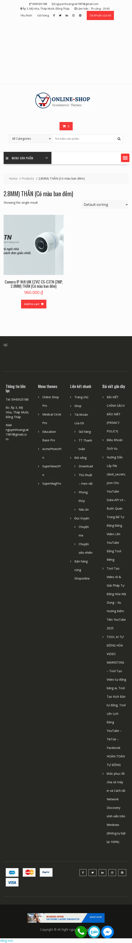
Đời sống (80, 458)
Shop (77, 406)
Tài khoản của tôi (100, 15)
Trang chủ (81, 397)
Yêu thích (26, 15)
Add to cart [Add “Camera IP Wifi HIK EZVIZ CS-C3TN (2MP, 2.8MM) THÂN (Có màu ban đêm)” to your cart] (31, 304)
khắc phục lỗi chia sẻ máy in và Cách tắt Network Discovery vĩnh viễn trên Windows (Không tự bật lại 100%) (116, 808)
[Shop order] (104, 204)
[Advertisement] (66, 52)
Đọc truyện (81, 518)
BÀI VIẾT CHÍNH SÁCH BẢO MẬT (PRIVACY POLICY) (116, 414)
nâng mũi (6, 941)
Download (86, 466)
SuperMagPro (51, 483)
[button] (125, 158)
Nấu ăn (84, 509)
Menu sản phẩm (19, 158)
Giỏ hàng (43, 15)
